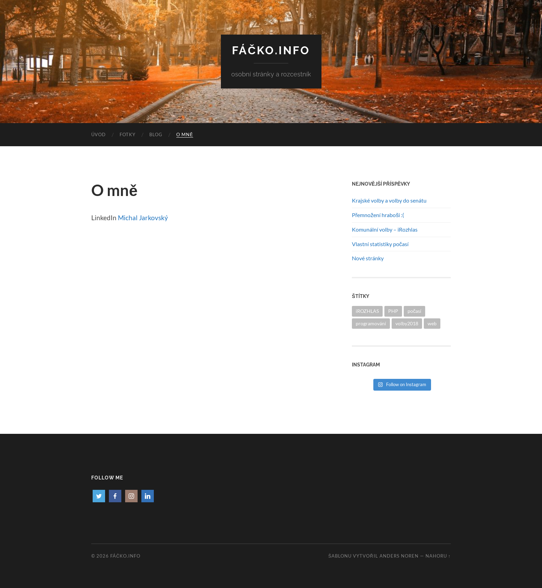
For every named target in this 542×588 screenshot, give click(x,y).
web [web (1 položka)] (432, 323)
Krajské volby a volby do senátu (389, 200)
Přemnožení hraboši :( (378, 215)
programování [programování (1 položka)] (371, 323)
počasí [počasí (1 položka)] (414, 311)
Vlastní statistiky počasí (380, 244)
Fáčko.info (271, 50)
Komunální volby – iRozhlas (385, 229)
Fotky (128, 134)
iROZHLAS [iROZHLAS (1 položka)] (367, 311)
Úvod (98, 134)
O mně (184, 134)
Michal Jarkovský (143, 218)
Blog (155, 134)
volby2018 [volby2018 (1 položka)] (406, 323)
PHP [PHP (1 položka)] (393, 311)
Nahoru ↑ (438, 556)
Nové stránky (368, 258)
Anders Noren (399, 556)
